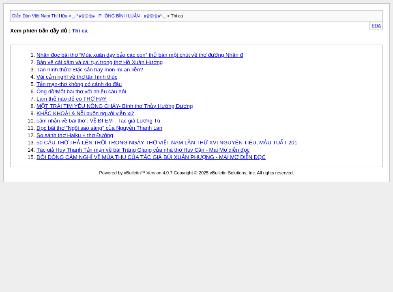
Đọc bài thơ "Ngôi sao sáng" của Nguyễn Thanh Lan (99, 128)
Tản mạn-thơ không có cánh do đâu (79, 84)
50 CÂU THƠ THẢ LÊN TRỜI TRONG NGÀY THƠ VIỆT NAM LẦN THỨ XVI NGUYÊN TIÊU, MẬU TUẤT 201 (167, 143)
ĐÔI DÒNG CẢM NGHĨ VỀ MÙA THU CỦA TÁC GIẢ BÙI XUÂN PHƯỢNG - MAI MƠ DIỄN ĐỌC (151, 157)
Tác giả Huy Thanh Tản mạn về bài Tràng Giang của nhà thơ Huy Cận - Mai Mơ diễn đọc (143, 150)
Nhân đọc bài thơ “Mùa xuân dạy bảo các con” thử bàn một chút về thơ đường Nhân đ (140, 55)
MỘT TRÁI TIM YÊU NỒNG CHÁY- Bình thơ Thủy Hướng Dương (115, 106)
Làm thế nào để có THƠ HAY (72, 99)
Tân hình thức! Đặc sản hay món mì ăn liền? (90, 70)
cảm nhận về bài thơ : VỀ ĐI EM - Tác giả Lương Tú (98, 121)
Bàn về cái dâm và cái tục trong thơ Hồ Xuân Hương (100, 62)
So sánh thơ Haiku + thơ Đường (75, 135)
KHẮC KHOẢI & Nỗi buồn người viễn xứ (85, 113)
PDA (376, 25)
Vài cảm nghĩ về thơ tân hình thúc (77, 77)
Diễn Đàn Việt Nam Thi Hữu (39, 15)
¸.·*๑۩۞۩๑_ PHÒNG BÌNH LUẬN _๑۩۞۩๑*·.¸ (119, 15)
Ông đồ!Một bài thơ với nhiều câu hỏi (81, 91)
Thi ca (80, 31)
